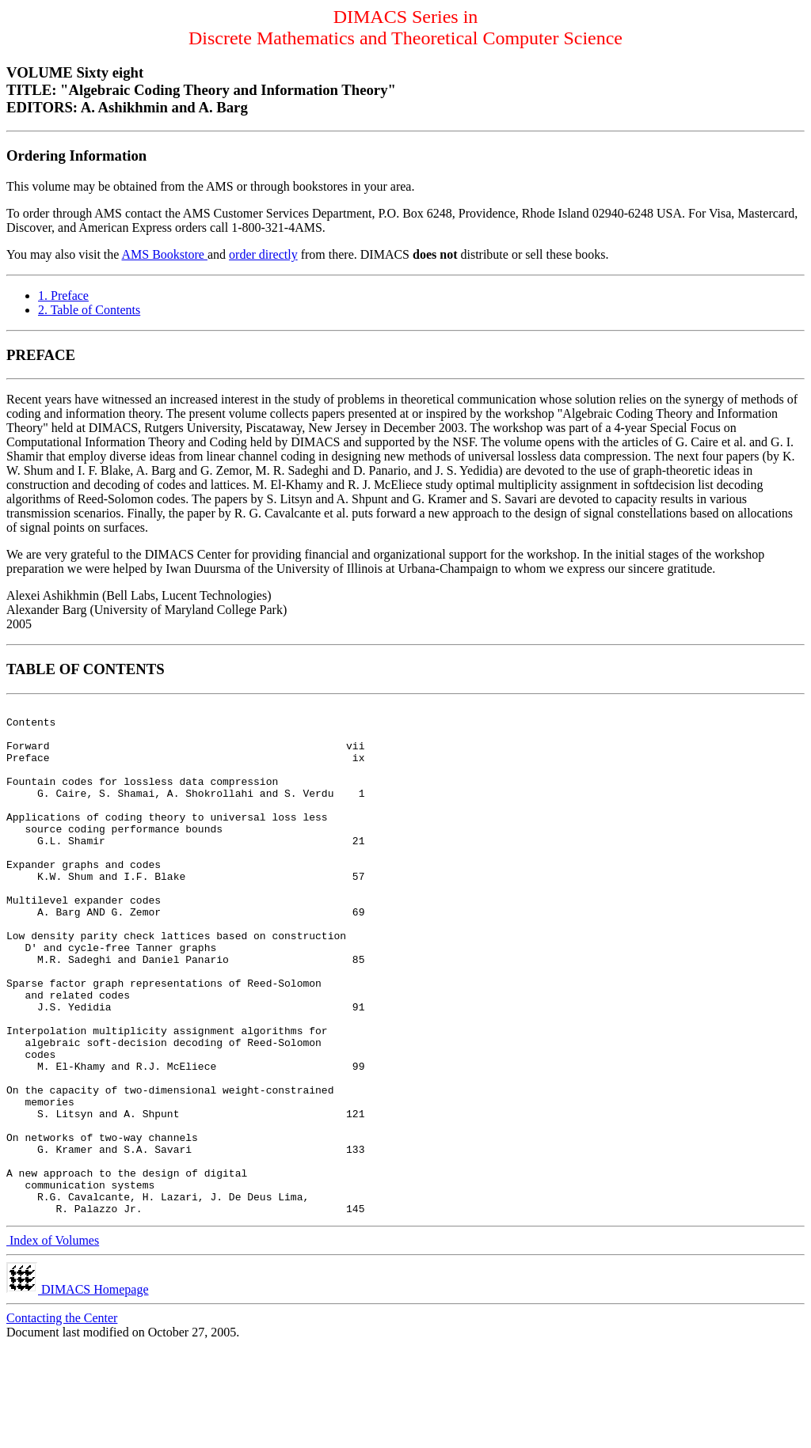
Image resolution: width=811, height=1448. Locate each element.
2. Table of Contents (89, 310)
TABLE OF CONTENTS (85, 669)
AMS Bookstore (165, 254)
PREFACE (40, 355)
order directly (263, 254)
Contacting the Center (61, 1420)
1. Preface (63, 295)
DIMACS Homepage (77, 1391)
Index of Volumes (52, 1342)
